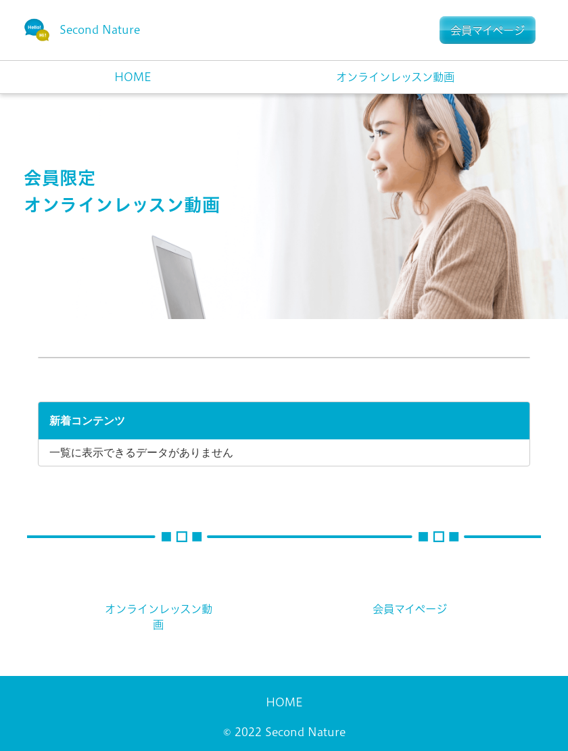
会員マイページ (410, 609)
